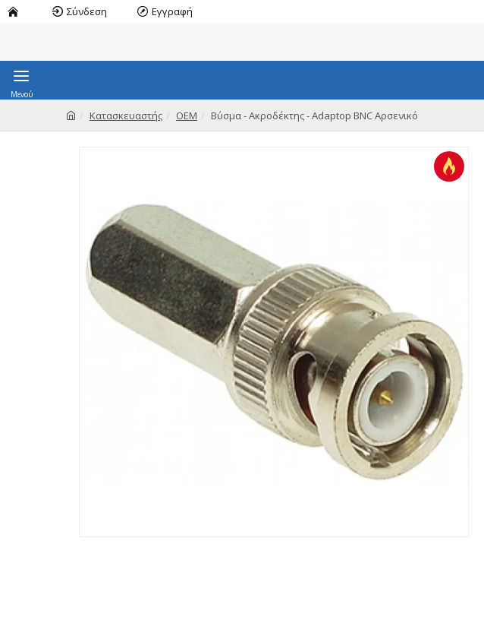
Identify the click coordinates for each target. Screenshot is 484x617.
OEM (186, 115)
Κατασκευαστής (126, 115)
